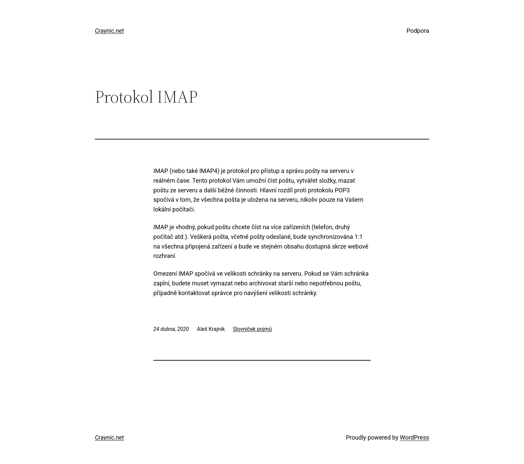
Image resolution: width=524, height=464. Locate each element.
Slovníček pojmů (252, 329)
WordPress (414, 437)
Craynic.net (109, 30)
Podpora (417, 30)
